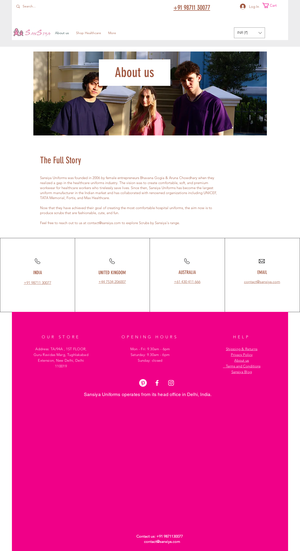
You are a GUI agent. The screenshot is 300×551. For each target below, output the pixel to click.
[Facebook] (157, 383)
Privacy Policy (242, 354)
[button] (272, 5)
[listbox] (249, 32)
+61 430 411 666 (187, 281)
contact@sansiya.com (104, 223)
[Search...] (38, 6)
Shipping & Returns (241, 349)
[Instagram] (171, 383)
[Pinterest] (143, 383)
